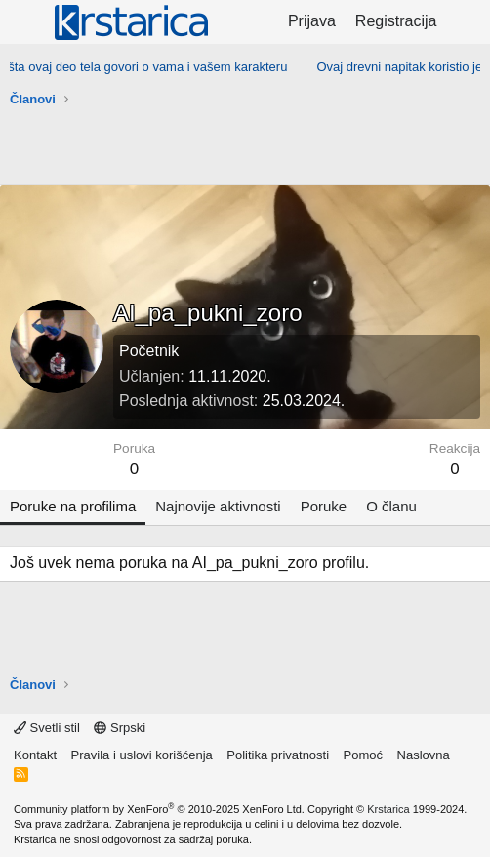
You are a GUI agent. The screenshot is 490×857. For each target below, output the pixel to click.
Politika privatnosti (277, 755)
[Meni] (27, 22)
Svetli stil (47, 727)
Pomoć (363, 755)
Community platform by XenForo (159, 809)
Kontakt (35, 755)
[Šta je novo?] (466, 21)
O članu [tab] (391, 506)
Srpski (119, 727)
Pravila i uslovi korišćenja (142, 755)
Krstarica (388, 809)
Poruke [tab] (324, 506)
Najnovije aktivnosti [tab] (217, 506)
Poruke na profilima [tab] (73, 506)
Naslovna (423, 755)
